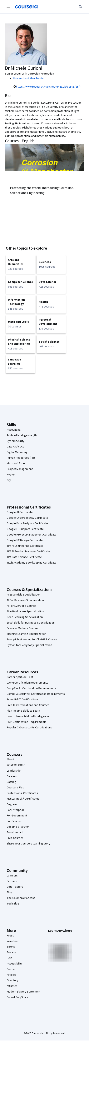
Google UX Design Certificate (25, 540)
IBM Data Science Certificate (24, 557)
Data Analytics (15, 447)
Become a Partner (18, 827)
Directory (12, 980)
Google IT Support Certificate (25, 529)
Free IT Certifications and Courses (28, 705)
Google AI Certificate (20, 512)
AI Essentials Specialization (23, 595)
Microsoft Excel (16, 463)
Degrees (12, 804)
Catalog (11, 782)
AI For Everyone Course (21, 606)
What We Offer (16, 765)
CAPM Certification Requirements (27, 683)
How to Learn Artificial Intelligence (28, 716)
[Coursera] (26, 7)
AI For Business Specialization (25, 600)
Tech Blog (13, 904)
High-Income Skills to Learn (23, 711)
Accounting (14, 430)
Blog (9, 892)
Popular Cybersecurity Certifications (29, 728)
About (10, 759)
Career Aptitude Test (20, 677)
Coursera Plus (15, 788)
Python (11, 475)
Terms (11, 947)
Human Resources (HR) (21, 458)
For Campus (14, 821)
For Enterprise (16, 810)
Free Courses (15, 838)
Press (10, 936)
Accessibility (15, 964)
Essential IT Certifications (23, 699)
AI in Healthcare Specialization (25, 611)
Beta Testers (15, 887)
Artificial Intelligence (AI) (22, 435)
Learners (12, 876)
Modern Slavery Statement (23, 992)
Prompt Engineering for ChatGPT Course (32, 639)
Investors (13, 941)
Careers (12, 776)
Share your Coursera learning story (28, 844)
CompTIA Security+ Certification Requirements (36, 694)
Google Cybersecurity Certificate (27, 518)
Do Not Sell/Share (18, 997)
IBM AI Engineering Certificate (25, 546)
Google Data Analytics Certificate (27, 523)
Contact (11, 969)
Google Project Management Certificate (31, 535)
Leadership (14, 771)
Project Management (20, 469)
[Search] (81, 7)
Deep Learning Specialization (25, 617)
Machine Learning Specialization (26, 634)
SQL (9, 480)
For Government (17, 816)
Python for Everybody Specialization (29, 645)
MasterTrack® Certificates (23, 799)
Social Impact (15, 832)
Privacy (11, 952)
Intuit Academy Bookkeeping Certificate (31, 563)
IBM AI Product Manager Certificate (28, 551)
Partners (12, 881)
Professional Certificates (22, 793)
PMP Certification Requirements (26, 722)
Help (9, 958)
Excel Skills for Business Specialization (31, 623)
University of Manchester (29, 78)
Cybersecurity (15, 441)
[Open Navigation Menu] (8, 7)
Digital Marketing (17, 452)
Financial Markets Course (22, 628)
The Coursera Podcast (21, 898)
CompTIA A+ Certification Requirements (31, 688)
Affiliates (12, 986)
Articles (11, 975)
